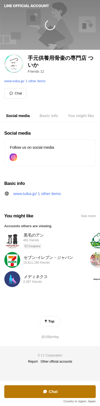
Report (33, 361)
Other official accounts (56, 361)
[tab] (18, 115)
